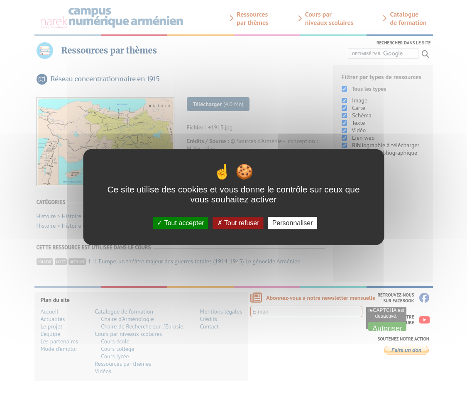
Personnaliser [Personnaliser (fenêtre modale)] (292, 222)
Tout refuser (238, 222)
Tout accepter (180, 222)
